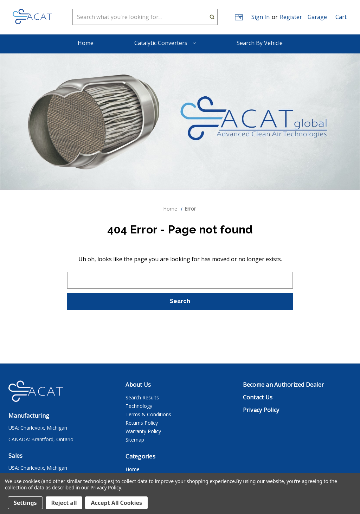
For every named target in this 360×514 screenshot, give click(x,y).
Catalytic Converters (165, 43)
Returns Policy (142, 422)
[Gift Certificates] (238, 17)
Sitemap (135, 439)
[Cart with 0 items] (341, 17)
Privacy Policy (105, 487)
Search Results (142, 397)
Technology (139, 406)
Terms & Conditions (148, 414)
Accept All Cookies (116, 503)
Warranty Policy (143, 431)
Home (86, 43)
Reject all (64, 503)
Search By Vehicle (260, 43)
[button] (317, 17)
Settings (25, 503)
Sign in (260, 17)
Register (291, 17)
